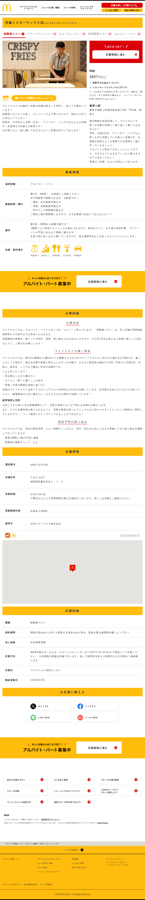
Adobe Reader (102, 823)
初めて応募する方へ (132, 10)
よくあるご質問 (112, 10)
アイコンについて (130, 535)
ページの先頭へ (71, 850)
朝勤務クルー (12, 33)
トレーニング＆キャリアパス (87, 8)
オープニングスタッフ (114, 859)
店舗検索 (75, 859)
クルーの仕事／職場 (50, 8)
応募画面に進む (116, 54)
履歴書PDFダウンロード (50, 819)
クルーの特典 (69, 8)
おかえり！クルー (125, 33)
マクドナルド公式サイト (11, 884)
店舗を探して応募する (122, 5)
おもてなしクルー (70, 33)
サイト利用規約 (46, 884)
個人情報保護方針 (31, 884)
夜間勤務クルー (98, 33)
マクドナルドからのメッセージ (28, 8)
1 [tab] (44, 90)
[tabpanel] (44, 64)
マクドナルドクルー (40, 33)
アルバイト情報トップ (10, 859)
